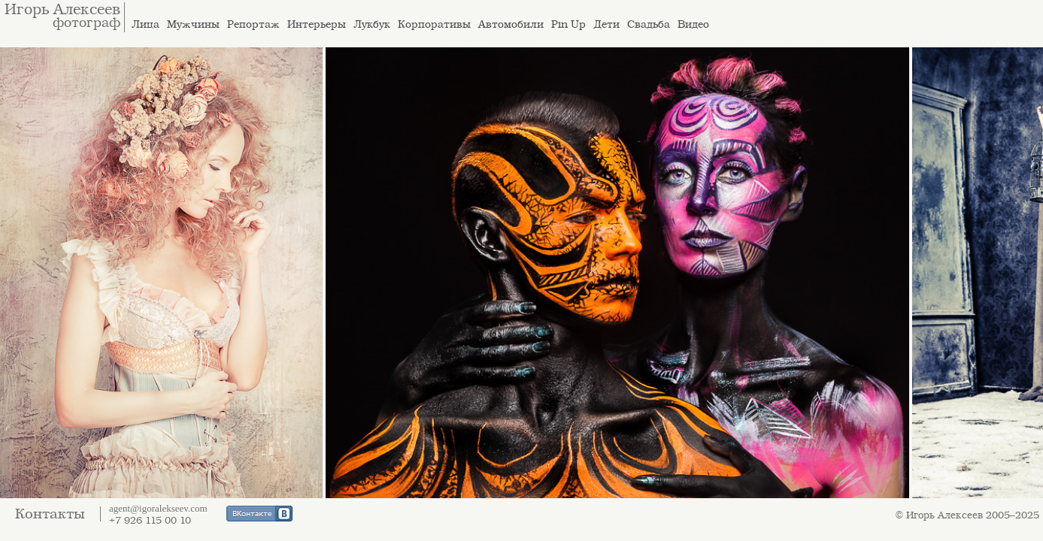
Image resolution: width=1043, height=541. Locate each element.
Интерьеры (316, 24)
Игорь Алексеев (62, 9)
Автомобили (511, 24)
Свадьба (648, 24)
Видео (693, 24)
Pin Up (568, 24)
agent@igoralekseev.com (158, 508)
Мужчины (193, 24)
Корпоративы (434, 24)
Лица (145, 24)
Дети (606, 24)
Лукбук (371, 24)
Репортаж (253, 24)
